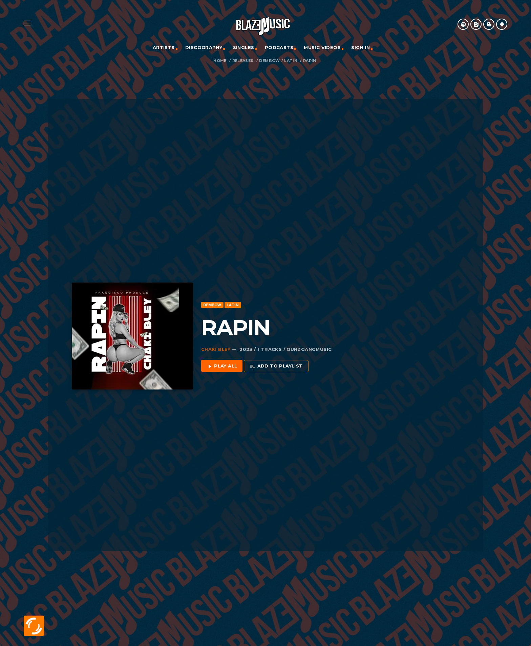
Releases (243, 61)
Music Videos (322, 47)
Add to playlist (276, 364)
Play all (222, 364)
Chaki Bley (216, 347)
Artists (164, 47)
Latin (290, 61)
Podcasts (279, 47)
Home (220, 61)
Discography (203, 47)
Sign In (360, 47)
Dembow (269, 61)
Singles (243, 47)
